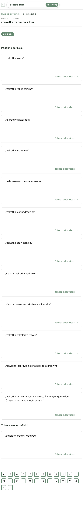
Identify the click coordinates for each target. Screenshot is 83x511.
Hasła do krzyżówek (10, 14)
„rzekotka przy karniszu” (41, 252)
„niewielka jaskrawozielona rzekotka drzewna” (41, 375)
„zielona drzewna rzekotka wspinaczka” (41, 314)
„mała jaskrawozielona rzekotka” (41, 191)
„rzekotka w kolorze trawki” (41, 344)
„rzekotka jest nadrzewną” (41, 221)
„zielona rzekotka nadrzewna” (41, 283)
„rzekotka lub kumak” (41, 160)
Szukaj (52, 5)
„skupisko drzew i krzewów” (41, 445)
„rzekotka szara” (41, 68)
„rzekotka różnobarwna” (41, 98)
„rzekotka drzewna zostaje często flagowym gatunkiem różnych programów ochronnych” (41, 406)
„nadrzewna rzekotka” (41, 129)
